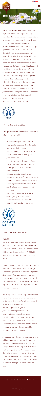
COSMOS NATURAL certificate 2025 (15, 232)
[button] (39, 1)
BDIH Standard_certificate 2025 (14, 125)
